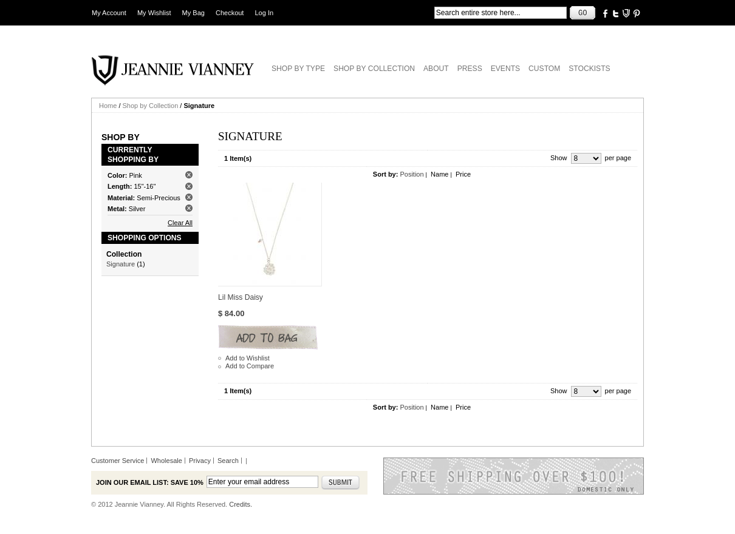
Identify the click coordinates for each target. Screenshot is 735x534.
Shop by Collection (151, 105)
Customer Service (117, 460)
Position (411, 174)
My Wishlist (154, 12)
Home (108, 105)
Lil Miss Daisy (240, 297)
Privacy (200, 460)
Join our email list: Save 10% (149, 482)
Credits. (240, 504)
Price (463, 174)
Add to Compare (249, 366)
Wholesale (166, 460)
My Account (109, 12)
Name (439, 174)
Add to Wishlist (247, 358)
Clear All (180, 222)
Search (228, 460)
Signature (120, 264)
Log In (264, 12)
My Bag (193, 12)
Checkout (230, 12)
